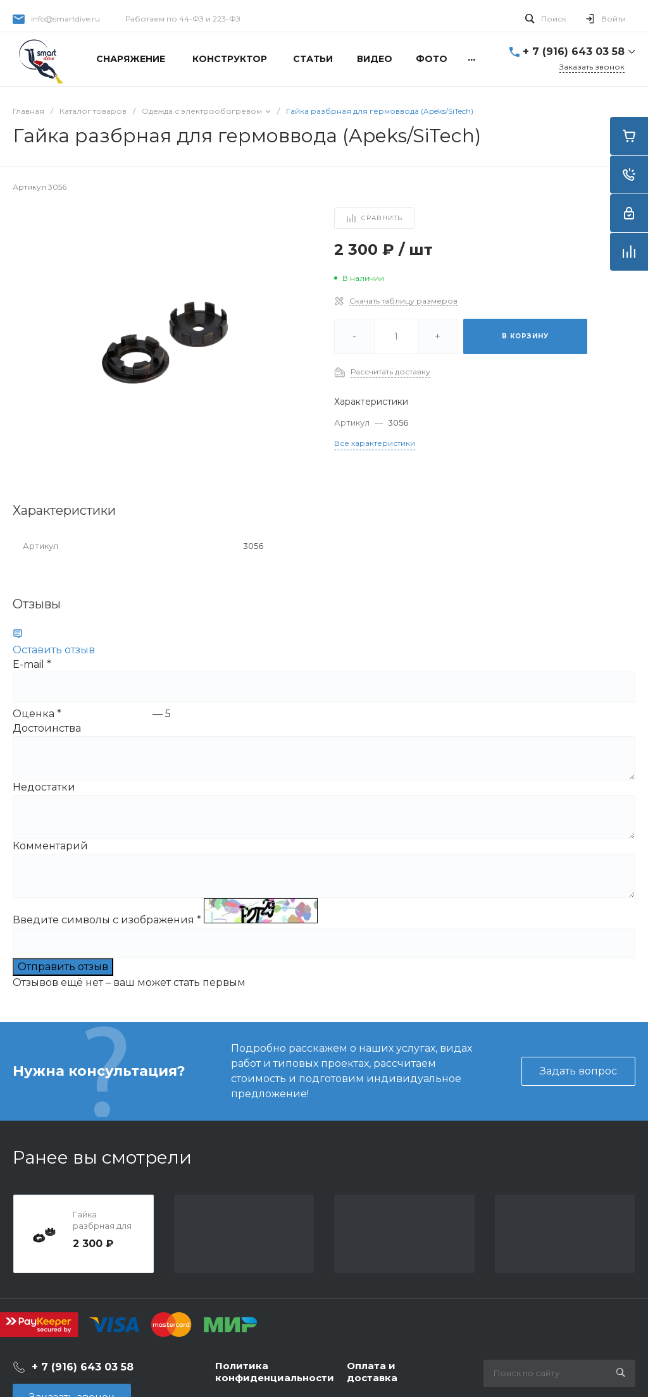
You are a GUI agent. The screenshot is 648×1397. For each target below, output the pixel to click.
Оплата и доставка (372, 1372)
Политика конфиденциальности (274, 1372)
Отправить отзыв (63, 967)
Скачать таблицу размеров (403, 300)
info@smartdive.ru (65, 18)
